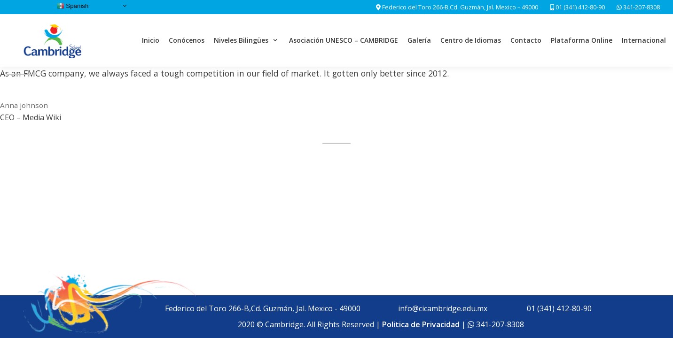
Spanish (73, 6)
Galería (419, 40)
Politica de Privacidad (421, 324)
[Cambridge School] (53, 40)
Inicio (150, 40)
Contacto (525, 40)
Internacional (644, 40)
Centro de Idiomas (470, 40)
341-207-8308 (641, 7)
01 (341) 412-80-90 (577, 7)
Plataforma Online (581, 40)
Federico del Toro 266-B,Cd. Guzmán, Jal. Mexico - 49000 (262, 308)
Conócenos (186, 40)
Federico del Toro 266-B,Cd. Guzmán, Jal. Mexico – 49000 (460, 7)
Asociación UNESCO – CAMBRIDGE (343, 40)
